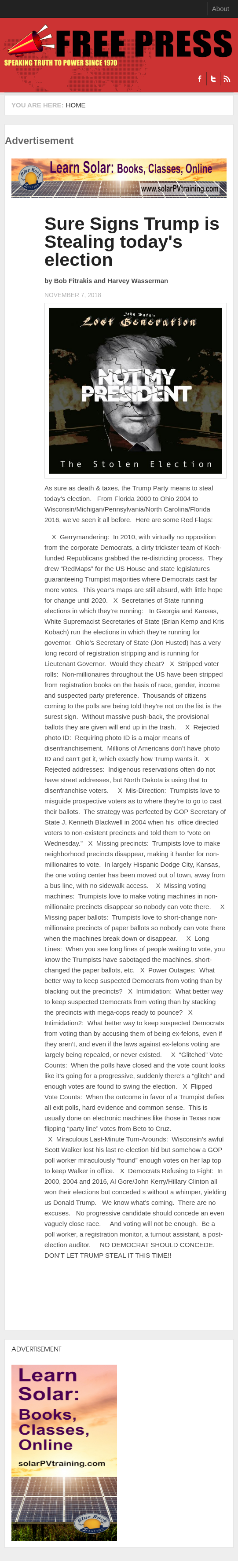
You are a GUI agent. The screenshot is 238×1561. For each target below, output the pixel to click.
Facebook (199, 78)
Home (76, 105)
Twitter (213, 78)
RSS (227, 78)
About (220, 8)
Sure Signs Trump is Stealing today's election (132, 242)
